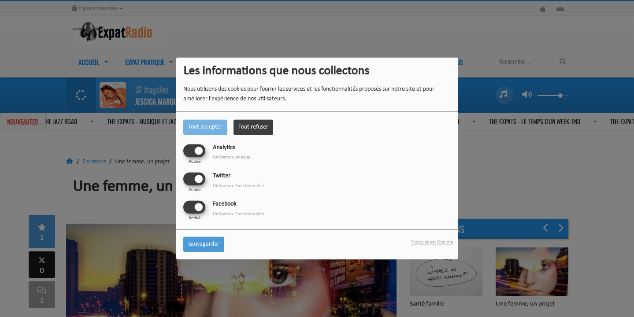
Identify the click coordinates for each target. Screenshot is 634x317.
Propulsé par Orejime (432, 242)
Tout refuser (253, 127)
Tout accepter (205, 127)
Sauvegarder (203, 244)
